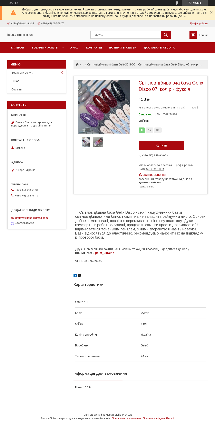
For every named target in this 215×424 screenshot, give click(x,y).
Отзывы (16, 89)
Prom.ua (127, 414)
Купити (161, 145)
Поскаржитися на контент (126, 418)
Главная (17, 47)
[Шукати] (166, 35)
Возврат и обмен (122, 47)
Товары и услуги (44, 47)
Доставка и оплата (159, 47)
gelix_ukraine (104, 253)
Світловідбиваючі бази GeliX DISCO (111, 64)
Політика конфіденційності (158, 418)
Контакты (94, 47)
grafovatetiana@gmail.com (31, 217)
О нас (74, 47)
